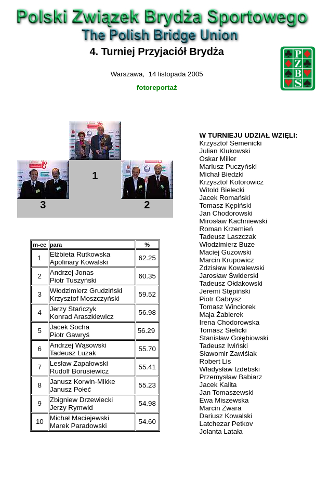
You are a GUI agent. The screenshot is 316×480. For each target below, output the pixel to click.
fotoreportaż (157, 87)
